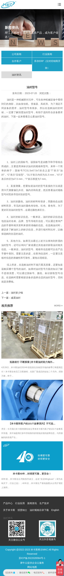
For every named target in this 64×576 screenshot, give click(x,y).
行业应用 (20, 503)
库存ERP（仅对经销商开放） (47, 64)
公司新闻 (16, 54)
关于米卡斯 (9, 510)
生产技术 (44, 503)
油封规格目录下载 (39, 510)
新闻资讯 (32, 503)
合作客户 (16, 61)
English (55, 510)
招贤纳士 (22, 510)
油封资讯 (16, 74)
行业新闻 (47, 54)
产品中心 (8, 503)
